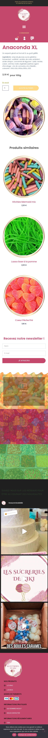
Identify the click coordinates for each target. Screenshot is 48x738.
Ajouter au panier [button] (24, 209)
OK (14, 735)
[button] (24, 27)
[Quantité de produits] (5, 88)
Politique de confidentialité (27, 735)
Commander (24, 33)
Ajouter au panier (26, 88)
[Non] (44, 731)
